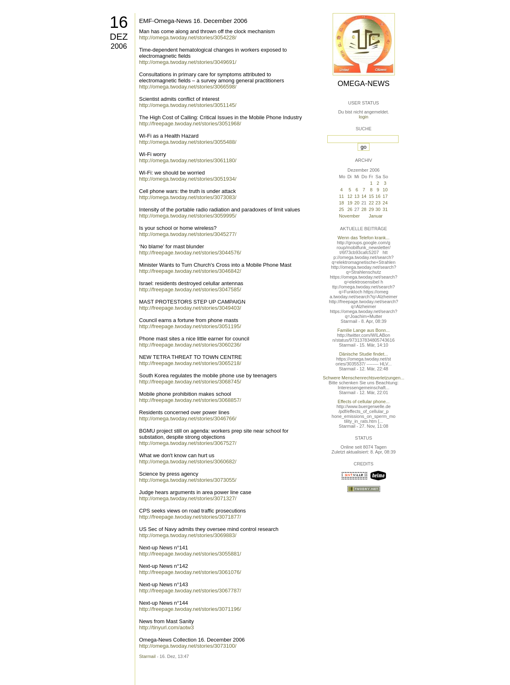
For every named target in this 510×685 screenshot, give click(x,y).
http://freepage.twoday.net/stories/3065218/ (190, 363)
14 (363, 196)
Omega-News (364, 83)
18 (341, 202)
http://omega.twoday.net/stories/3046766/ (188, 418)
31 (385, 209)
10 (385, 189)
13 (356, 196)
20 (356, 202)
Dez (119, 37)
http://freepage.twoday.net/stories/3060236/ (190, 345)
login (363, 116)
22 (371, 202)
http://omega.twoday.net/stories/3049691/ (188, 62)
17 (385, 196)
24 (385, 202)
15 (371, 196)
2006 (119, 46)
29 (371, 209)
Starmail (147, 656)
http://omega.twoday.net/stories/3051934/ (188, 179)
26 (349, 209)
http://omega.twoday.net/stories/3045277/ (188, 234)
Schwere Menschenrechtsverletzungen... (363, 377)
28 (363, 209)
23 (378, 202)
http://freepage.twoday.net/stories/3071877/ (190, 517)
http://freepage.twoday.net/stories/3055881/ (190, 554)
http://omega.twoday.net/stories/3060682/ (188, 461)
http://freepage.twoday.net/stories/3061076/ (190, 572)
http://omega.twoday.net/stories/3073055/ (188, 480)
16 (119, 22)
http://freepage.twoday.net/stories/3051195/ (190, 326)
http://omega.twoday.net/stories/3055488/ (188, 142)
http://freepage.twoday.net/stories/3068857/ (190, 400)
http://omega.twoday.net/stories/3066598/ (188, 87)
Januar (376, 215)
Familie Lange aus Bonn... (364, 330)
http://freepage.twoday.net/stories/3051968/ (190, 123)
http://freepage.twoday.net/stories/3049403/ (190, 308)
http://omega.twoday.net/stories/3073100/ (188, 646)
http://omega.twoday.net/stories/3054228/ (188, 37)
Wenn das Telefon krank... (364, 237)
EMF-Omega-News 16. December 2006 (193, 20)
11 (341, 196)
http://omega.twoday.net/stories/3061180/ (188, 160)
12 (349, 196)
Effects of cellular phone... (363, 401)
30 (378, 209)
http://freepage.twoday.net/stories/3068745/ (190, 382)
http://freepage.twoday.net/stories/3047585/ (190, 289)
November (349, 215)
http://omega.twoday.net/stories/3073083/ (188, 197)
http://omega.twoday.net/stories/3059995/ (188, 216)
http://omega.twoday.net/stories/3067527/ (188, 443)
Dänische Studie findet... (363, 354)
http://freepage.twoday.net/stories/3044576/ (190, 253)
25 (341, 209)
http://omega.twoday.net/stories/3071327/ (188, 498)
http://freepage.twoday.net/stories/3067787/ (190, 590)
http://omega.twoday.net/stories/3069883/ (188, 535)
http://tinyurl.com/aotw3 (166, 627)
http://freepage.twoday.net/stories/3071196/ (190, 609)
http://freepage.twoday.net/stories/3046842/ (190, 271)
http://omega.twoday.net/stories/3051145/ (188, 105)
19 (349, 202)
